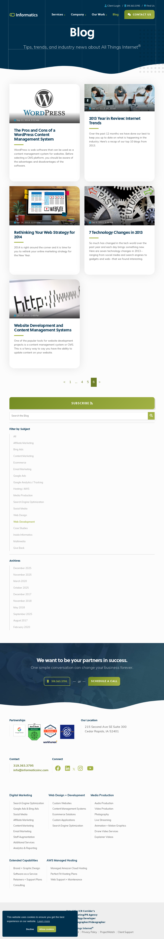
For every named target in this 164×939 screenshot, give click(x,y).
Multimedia (19, 541)
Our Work (98, 14)
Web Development (24, 522)
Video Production (104, 809)
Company (77, 14)
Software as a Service (25, 874)
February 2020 (21, 627)
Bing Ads (18, 449)
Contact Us (139, 14)
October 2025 (21, 588)
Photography (102, 814)
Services (57, 14)
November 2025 (22, 575)
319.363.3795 (132, 5)
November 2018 (22, 601)
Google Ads (19, 476)
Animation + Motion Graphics (110, 826)
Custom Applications (63, 820)
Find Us (149, 5)
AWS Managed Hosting (62, 860)
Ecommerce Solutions (64, 814)
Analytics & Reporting (25, 848)
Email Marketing (22, 469)
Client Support (125, 932)
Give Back (18, 548)
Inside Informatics (22, 535)
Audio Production (104, 803)
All (14, 436)
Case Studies (20, 528)
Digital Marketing (20, 795)
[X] (73, 770)
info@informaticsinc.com (30, 770)
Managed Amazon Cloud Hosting (69, 868)
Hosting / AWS (21, 489)
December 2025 (22, 568)
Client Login (112, 5)
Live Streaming (103, 820)
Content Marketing (23, 456)
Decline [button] (30, 929)
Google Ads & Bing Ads (26, 809)
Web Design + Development (67, 795)
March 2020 (20, 581)
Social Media (20, 509)
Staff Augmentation (24, 837)
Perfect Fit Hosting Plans (64, 874)
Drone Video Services (106, 831)
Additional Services (23, 842)
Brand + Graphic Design (26, 868)
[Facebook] (58, 768)
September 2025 (22, 614)
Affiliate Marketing (23, 443)
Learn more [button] (43, 921)
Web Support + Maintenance (66, 880)
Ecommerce (19, 463)
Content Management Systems (69, 809)
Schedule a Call (104, 682)
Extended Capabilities (23, 860)
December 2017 (22, 594)
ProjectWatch (107, 932)
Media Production (23, 495)
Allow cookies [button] (46, 929)
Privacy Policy (89, 932)
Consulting (19, 885)
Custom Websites (61, 803)
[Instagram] (80, 768)
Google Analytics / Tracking (28, 482)
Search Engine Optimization (28, 502)
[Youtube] (90, 768)
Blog (116, 14)
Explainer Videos (104, 837)
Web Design (20, 515)
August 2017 (20, 620)
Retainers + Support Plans (27, 880)
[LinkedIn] (67, 768)
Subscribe (82, 403)
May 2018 (19, 607)
